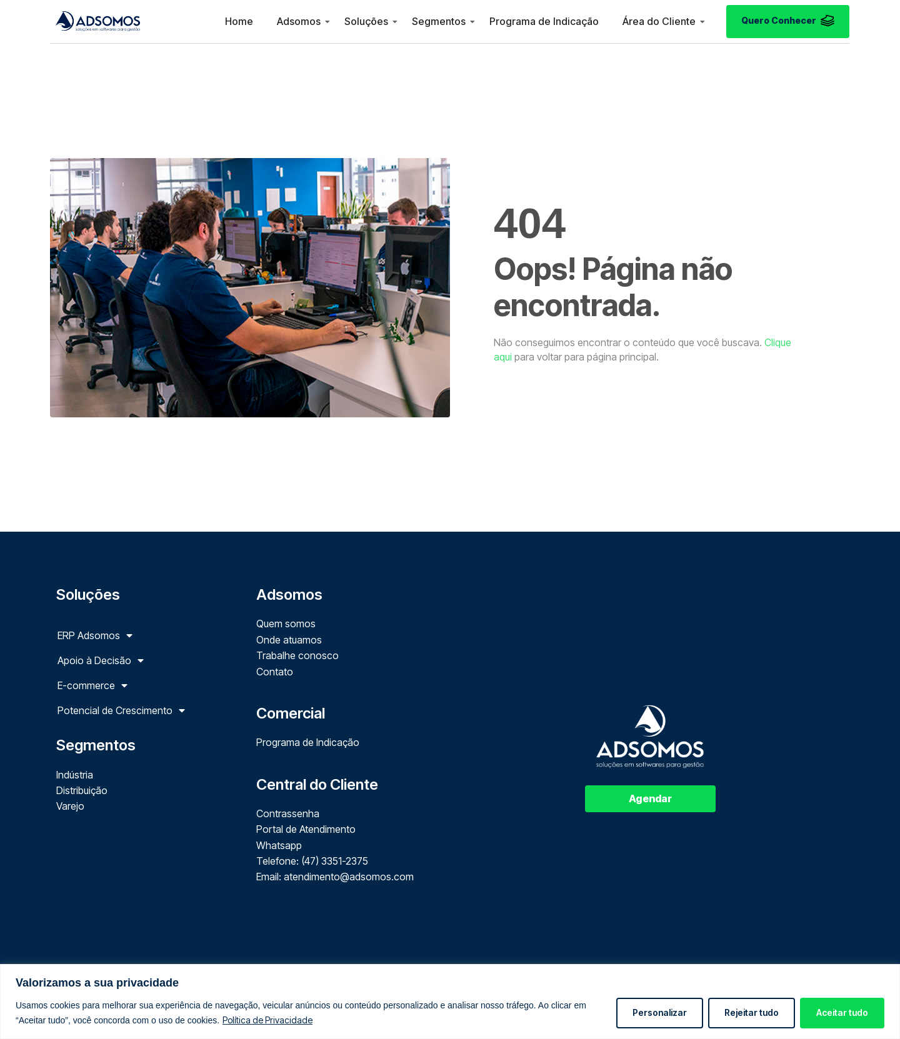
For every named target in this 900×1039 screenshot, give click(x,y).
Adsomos (299, 21)
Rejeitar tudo (751, 1012)
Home (239, 21)
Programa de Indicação (544, 21)
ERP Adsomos (95, 635)
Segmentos (439, 21)
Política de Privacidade (267, 1020)
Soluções (366, 21)
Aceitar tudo (842, 1012)
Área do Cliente (659, 21)
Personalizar (659, 1012)
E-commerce (93, 685)
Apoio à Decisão (101, 660)
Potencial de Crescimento (121, 710)
